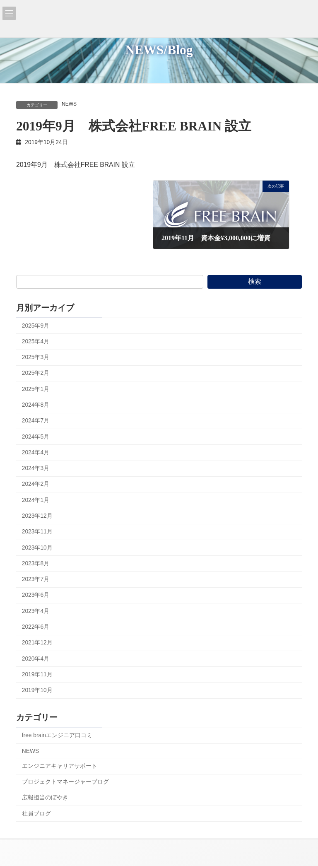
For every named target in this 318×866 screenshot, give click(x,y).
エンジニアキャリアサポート (59, 766)
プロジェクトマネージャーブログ (65, 782)
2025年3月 (35, 357)
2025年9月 (35, 325)
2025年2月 (35, 373)
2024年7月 (35, 420)
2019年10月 (37, 690)
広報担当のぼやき (45, 797)
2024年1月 (35, 500)
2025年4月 (35, 341)
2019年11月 (37, 674)
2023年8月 (35, 563)
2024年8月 (35, 405)
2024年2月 (35, 484)
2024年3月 (35, 468)
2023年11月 (37, 531)
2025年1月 (35, 389)
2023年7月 (35, 579)
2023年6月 (35, 595)
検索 (254, 281)
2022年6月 (35, 627)
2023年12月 (37, 516)
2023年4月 (35, 611)
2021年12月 (37, 642)
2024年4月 (35, 452)
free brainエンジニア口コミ (57, 735)
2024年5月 (35, 436)
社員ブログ (36, 813)
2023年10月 (37, 547)
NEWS (69, 104)
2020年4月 (35, 658)
